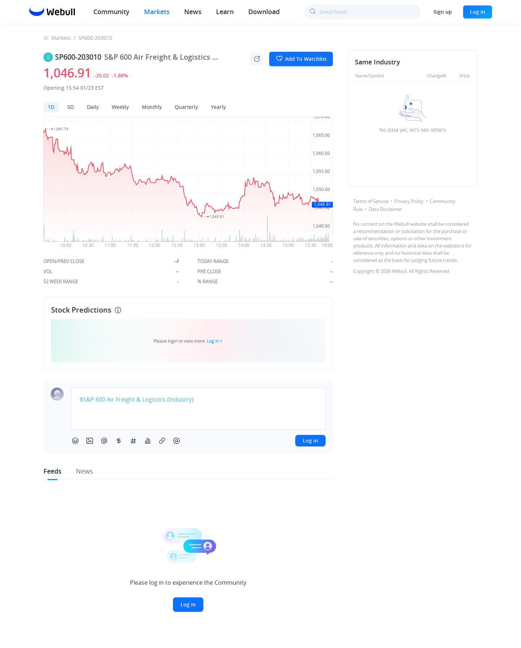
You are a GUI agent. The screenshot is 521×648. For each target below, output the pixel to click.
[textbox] (198, 400)
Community (111, 11)
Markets (157, 11)
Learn (225, 11)
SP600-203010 (95, 37)
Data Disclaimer (385, 209)
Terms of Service (370, 201)
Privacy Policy (409, 201)
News (193, 11)
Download (264, 11)
